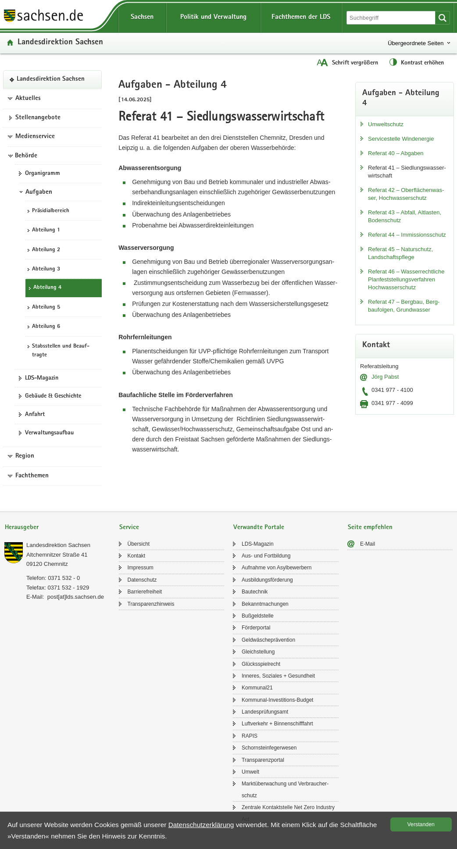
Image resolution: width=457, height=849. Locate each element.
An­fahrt (35, 415)
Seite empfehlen (370, 527)
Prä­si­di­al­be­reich (50, 211)
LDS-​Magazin (41, 378)
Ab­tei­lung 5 (46, 307)
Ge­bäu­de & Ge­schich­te (53, 396)
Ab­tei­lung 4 (47, 288)
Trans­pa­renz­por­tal (263, 760)
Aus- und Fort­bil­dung (266, 556)
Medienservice (35, 136)
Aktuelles (28, 98)
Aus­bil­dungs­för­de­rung (267, 580)
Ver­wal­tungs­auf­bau (49, 433)
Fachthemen (32, 476)
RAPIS (249, 736)
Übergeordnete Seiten (415, 43)
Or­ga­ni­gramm (42, 174)
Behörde (26, 156)
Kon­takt (137, 556)
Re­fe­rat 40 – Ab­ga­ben (396, 153)
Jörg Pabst (385, 376)
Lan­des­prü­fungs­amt (265, 712)
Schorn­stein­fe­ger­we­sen (269, 748)
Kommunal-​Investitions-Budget (277, 700)
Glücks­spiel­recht (261, 664)
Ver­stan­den (421, 824)
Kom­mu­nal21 (257, 688)
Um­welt (250, 772)
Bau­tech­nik (255, 592)
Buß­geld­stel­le (258, 616)
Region (24, 456)
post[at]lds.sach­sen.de (75, 596)
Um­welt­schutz (385, 124)
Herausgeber (22, 527)
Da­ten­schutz (142, 580)
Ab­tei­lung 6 (46, 327)
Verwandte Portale (258, 527)
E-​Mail (367, 544)
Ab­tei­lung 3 (46, 269)
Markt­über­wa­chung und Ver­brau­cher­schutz (285, 789)
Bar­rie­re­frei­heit (145, 592)
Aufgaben (38, 192)
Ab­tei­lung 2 (46, 250)
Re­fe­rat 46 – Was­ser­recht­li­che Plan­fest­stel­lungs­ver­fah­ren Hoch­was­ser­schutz (406, 279)
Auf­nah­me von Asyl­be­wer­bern (276, 568)
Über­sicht (139, 544)
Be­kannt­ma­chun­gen (265, 604)
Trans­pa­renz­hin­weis (151, 604)
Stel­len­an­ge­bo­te (38, 118)
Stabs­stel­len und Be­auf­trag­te (60, 351)
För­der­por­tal (256, 628)
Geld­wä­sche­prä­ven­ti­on (268, 640)
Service (129, 527)
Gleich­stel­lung (258, 652)
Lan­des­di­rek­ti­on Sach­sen (60, 43)
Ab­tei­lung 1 (46, 230)
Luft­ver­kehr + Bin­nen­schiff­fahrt (277, 724)
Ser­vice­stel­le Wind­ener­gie (401, 138)
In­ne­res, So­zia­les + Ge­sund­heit (278, 676)
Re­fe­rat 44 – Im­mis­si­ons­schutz (407, 234)
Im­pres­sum (141, 568)
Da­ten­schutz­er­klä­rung (201, 824)
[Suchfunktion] (391, 18)
